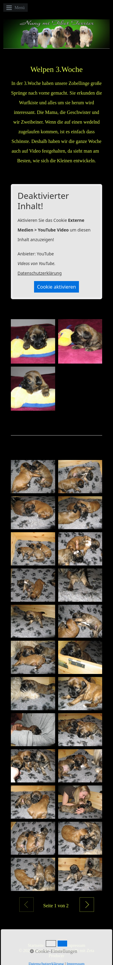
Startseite (36, 945)
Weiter (87, 904)
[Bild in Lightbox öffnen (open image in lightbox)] (33, 341)
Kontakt (55, 945)
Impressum (75, 945)
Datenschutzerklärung (39, 273)
